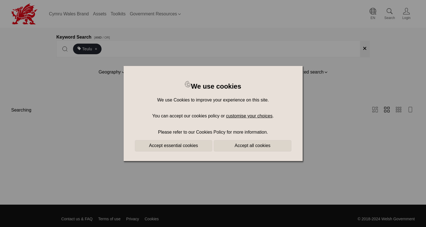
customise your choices (249, 116)
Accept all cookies (252, 145)
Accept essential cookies (173, 145)
